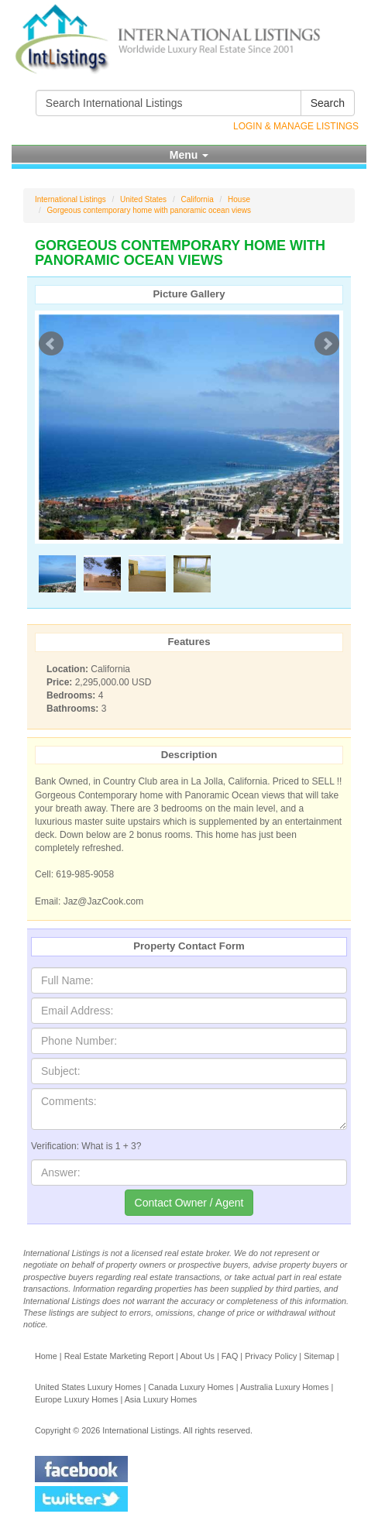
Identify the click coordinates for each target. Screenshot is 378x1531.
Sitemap (319, 1356)
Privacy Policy (271, 1356)
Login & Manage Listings (296, 126)
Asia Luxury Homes (161, 1399)
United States (143, 199)
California (196, 199)
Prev (51, 343)
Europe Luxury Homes (76, 1399)
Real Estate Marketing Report (119, 1356)
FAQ (230, 1356)
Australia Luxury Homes (284, 1387)
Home (46, 1356)
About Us (197, 1356)
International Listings (70, 199)
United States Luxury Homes (88, 1387)
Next (326, 343)
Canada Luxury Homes (190, 1387)
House (239, 199)
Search (328, 103)
